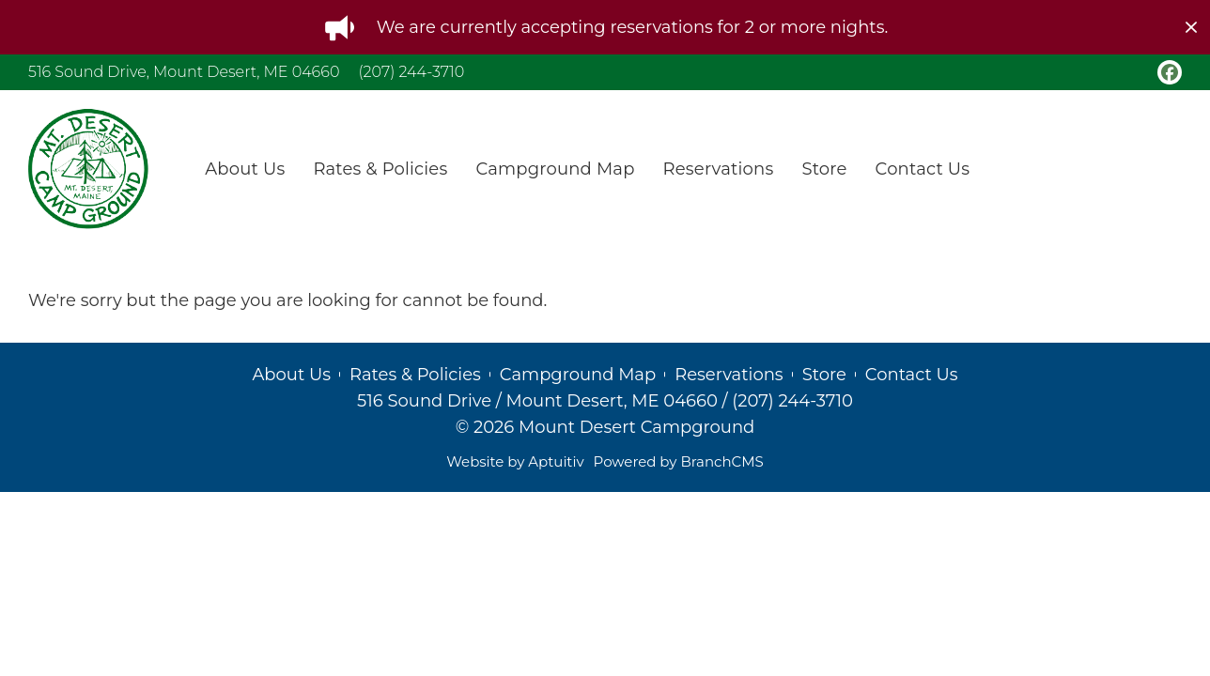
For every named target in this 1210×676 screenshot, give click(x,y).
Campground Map (578, 374)
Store (824, 374)
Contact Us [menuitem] (923, 169)
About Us (291, 374)
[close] (1191, 27)
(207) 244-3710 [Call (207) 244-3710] (411, 72)
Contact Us (911, 374)
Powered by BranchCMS (679, 461)
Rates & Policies (415, 374)
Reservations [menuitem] (718, 169)
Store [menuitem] (823, 169)
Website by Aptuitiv (514, 461)
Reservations (729, 374)
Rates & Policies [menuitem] (380, 169)
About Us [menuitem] (245, 169)
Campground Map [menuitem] (554, 169)
